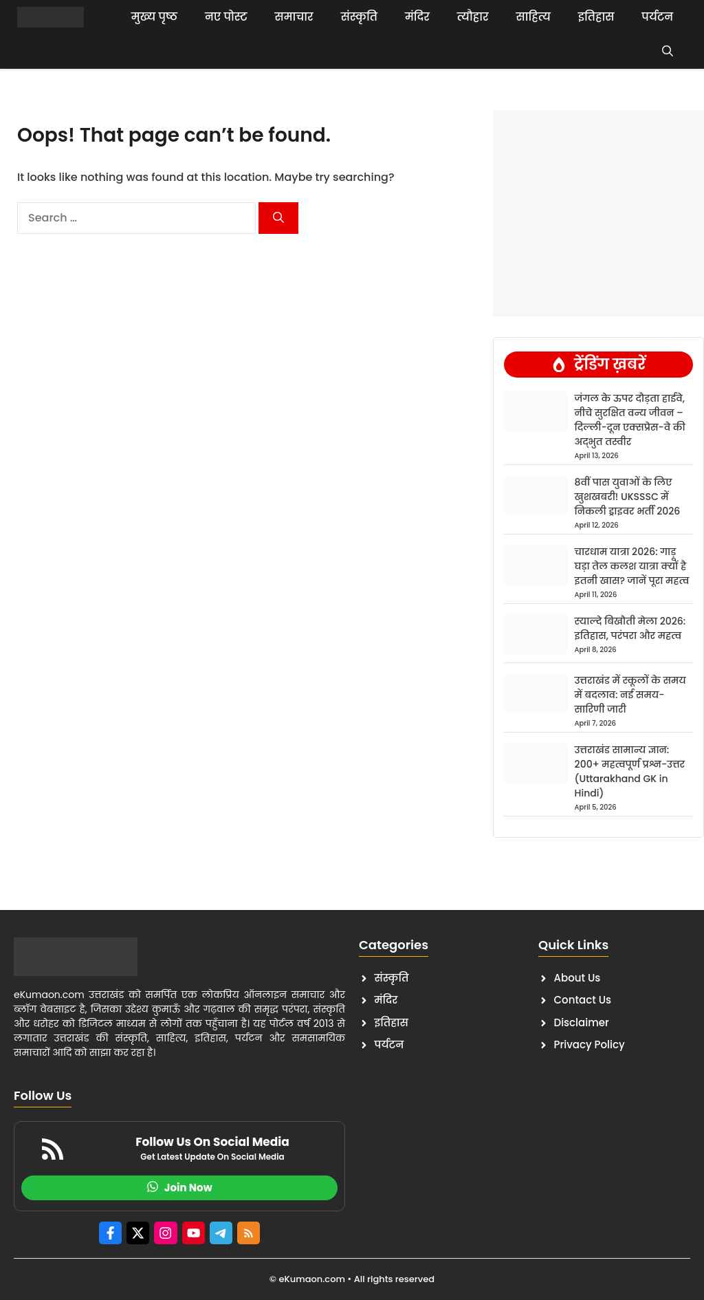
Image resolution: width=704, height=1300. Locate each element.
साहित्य (533, 17)
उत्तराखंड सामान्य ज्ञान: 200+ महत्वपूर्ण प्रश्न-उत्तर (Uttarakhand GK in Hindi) (630, 771)
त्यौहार (473, 17)
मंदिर (417, 17)
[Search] (278, 218)
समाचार (294, 17)
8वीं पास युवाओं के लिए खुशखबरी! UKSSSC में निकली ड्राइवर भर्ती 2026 (628, 496)
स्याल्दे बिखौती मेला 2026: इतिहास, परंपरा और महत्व (630, 628)
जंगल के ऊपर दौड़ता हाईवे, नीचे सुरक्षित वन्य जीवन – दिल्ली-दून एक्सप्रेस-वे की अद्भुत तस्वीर (630, 419)
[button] (667, 51)
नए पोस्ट (226, 17)
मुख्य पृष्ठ (154, 17)
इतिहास (596, 17)
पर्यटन (657, 17)
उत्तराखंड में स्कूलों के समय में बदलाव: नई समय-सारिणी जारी (630, 694)
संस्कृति (359, 17)
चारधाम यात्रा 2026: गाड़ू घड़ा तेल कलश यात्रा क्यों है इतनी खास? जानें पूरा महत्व (632, 566)
